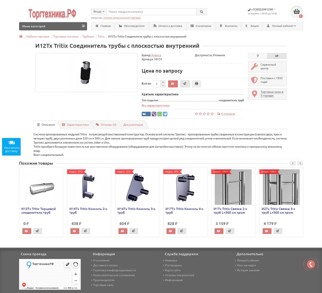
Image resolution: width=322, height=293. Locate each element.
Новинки (170, 260)
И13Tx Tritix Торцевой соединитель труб (38, 210)
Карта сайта (172, 270)
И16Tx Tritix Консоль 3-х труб (136, 210)
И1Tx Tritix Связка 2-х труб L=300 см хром (230, 210)
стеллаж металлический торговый (122, 18)
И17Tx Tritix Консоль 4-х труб (184, 210)
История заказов (247, 270)
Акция (252, 25)
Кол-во (146, 83)
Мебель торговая (37, 36)
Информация (173, 280)
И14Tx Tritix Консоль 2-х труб (88, 210)
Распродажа (172, 265)
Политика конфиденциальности (113, 270)
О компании (201, 25)
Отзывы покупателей (178, 275)
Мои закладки (245, 265)
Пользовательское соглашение (113, 275)
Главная (103, 25)
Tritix (101, 36)
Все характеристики (156, 105)
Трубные (88, 36)
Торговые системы (66, 36)
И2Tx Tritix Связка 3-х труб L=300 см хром (278, 210)
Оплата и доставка (167, 25)
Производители (132, 25)
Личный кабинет (247, 260)
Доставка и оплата (104, 265)
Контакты (228, 25)
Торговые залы (102, 285)
